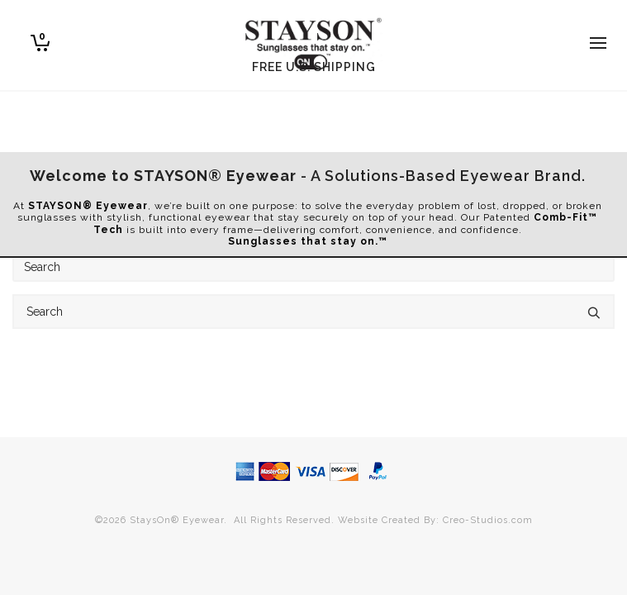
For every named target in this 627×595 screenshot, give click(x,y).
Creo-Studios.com (488, 520)
